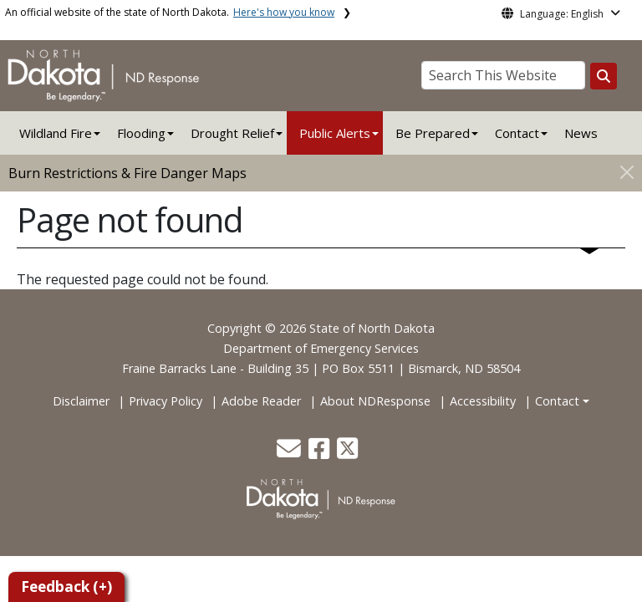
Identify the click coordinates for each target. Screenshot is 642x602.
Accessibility (483, 401)
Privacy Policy (165, 401)
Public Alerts (334, 133)
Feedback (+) (66, 586)
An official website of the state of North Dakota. (169, 12)
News (581, 133)
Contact (557, 401)
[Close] (627, 172)
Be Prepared (432, 133)
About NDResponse (375, 401)
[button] (290, 453)
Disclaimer (81, 401)
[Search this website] (603, 76)
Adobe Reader (261, 401)
